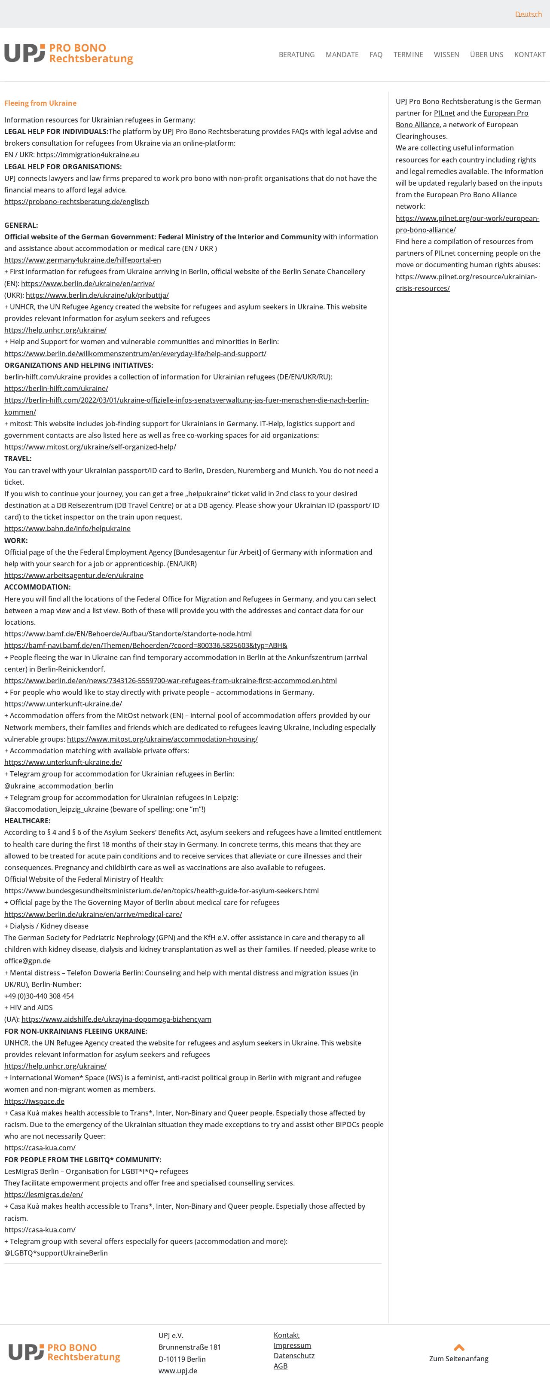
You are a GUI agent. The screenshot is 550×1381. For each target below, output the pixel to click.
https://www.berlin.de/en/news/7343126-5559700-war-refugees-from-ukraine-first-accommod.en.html (170, 680)
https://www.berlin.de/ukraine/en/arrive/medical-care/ (93, 914)
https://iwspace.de (34, 1101)
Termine (408, 54)
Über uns (487, 54)
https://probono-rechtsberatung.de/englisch (76, 201)
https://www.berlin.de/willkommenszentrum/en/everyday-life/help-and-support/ (135, 353)
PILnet (444, 113)
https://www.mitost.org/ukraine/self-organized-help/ (90, 447)
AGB (280, 1366)
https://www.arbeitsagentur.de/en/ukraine (74, 575)
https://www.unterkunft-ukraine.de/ (63, 704)
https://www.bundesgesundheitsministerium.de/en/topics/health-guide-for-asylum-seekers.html (161, 890)
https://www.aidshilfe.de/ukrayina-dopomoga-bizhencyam (116, 1019)
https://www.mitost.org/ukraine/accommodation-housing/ (162, 739)
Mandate (342, 54)
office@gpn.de (27, 960)
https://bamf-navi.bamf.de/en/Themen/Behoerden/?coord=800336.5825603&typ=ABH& (145, 645)
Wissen (446, 54)
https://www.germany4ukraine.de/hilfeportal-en (82, 260)
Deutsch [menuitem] (528, 14)
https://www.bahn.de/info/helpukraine (67, 528)
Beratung (297, 54)
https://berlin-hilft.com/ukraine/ (56, 388)
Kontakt (530, 54)
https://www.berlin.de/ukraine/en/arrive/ (88, 283)
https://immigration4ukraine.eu (88, 154)
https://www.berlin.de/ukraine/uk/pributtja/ (97, 295)
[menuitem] (529, 14)
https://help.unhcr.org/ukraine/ (55, 330)
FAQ (376, 54)
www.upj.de (178, 1370)
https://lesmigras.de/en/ (43, 1194)
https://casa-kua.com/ (40, 1147)
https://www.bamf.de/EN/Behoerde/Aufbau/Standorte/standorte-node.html (128, 634)
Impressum (292, 1345)
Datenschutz (294, 1355)
